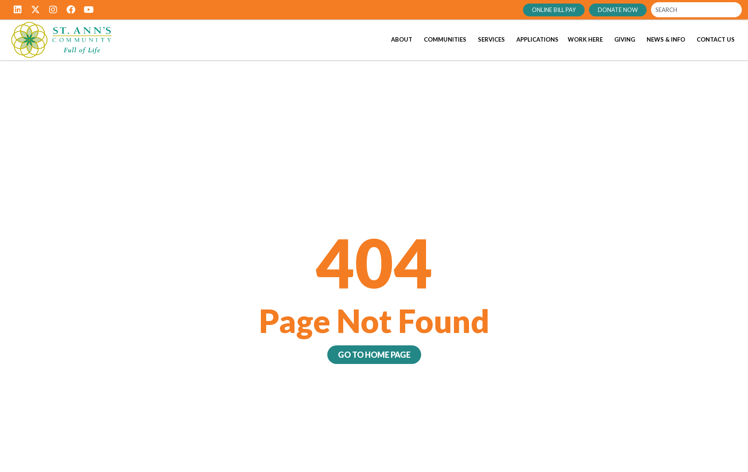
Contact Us (716, 39)
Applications (537, 39)
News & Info (666, 39)
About (401, 39)
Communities (445, 39)
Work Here (585, 39)
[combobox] (696, 9)
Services (491, 39)
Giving (624, 39)
